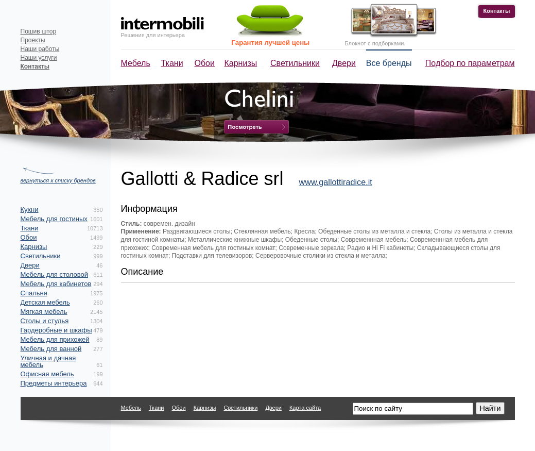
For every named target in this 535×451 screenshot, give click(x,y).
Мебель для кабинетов (56, 284)
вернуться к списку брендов (58, 180)
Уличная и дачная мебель (48, 361)
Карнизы (241, 63)
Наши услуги (39, 57)
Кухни (30, 209)
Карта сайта (305, 408)
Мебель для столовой (54, 274)
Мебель (135, 63)
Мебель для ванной (51, 349)
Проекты (33, 40)
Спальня (34, 293)
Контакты (497, 11)
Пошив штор (39, 31)
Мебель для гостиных (54, 219)
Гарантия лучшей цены (271, 42)
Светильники (295, 63)
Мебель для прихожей (55, 339)
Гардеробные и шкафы (56, 330)
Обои (205, 63)
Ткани (172, 63)
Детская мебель (45, 302)
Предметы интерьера (54, 383)
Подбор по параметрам (470, 63)
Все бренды (389, 63)
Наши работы (40, 49)
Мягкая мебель (44, 311)
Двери (344, 63)
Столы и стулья (45, 321)
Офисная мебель (47, 374)
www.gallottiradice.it (335, 182)
